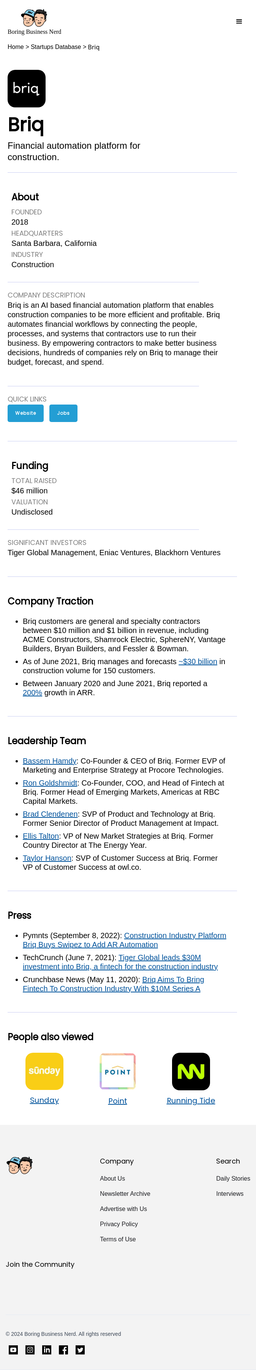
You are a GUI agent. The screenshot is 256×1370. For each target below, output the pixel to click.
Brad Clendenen (50, 814)
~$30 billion (198, 661)
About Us (112, 1178)
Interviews (229, 1193)
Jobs (63, 413)
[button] (239, 22)
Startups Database (56, 47)
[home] (34, 22)
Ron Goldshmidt (50, 783)
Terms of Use (118, 1239)
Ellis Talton (41, 836)
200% (32, 692)
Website (25, 413)
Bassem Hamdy (49, 761)
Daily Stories (233, 1178)
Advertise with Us (123, 1209)
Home (16, 47)
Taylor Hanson (47, 858)
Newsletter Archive (125, 1193)
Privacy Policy (119, 1224)
